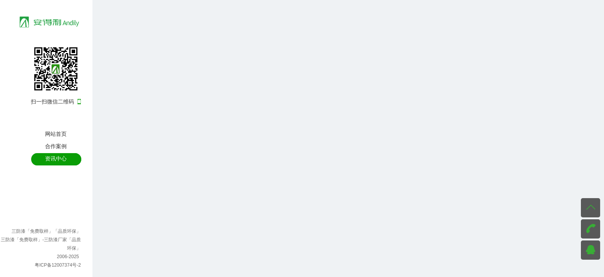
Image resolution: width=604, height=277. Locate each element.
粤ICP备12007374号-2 (58, 265)
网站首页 (56, 134)
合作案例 (56, 146)
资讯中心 (56, 158)
